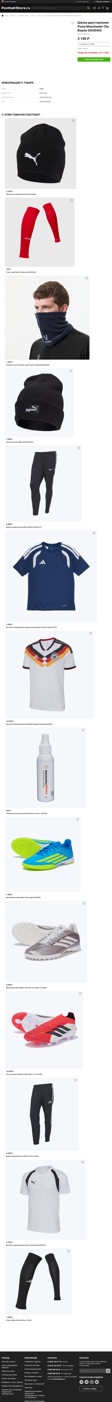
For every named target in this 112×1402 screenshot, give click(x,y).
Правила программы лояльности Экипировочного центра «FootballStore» (35, 1394)
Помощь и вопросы (103, 1)
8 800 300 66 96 (54, 1373)
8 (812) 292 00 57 (54, 1366)
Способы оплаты (8, 1362)
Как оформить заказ (33, 1376)
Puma (42, 89)
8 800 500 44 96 (82, 2)
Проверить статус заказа (12, 1382)
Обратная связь (8, 1371)
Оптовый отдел (31, 1380)
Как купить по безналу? (34, 1384)
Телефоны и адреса (33, 1362)
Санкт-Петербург (9, 2)
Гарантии (28, 1388)
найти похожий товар (94, 59)
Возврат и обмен (31, 1373)
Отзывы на (92, 1389)
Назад (5, 16)
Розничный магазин (33, 1369)
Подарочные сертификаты (12, 1386)
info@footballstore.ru (59, 1379)
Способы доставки (9, 1375)
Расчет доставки (9, 1378)
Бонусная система (32, 1365)
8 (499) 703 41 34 (54, 1362)
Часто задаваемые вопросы (9, 1366)
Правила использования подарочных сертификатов (12, 1392)
